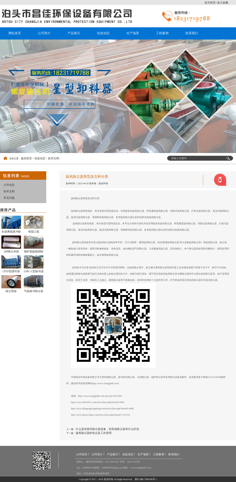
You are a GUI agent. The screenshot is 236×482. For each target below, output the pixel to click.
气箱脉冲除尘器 (33, 291)
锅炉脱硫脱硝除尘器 (33, 252)
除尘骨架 (11, 291)
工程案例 (162, 33)
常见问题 (9, 197)
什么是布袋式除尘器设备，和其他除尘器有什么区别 (107, 429)
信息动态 (103, 33)
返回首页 (26, 158)
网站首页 (14, 33)
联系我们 (191, 33)
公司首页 (81, 454)
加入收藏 (222, 2)
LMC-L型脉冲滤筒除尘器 (33, 272)
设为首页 (210, 2)
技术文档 (53, 158)
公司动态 (9, 184)
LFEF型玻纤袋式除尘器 (11, 272)
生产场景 (132, 33)
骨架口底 (33, 231)
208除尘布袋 (11, 251)
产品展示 (73, 33)
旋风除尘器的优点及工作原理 (94, 433)
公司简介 (44, 33)
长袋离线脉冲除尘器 (11, 232)
